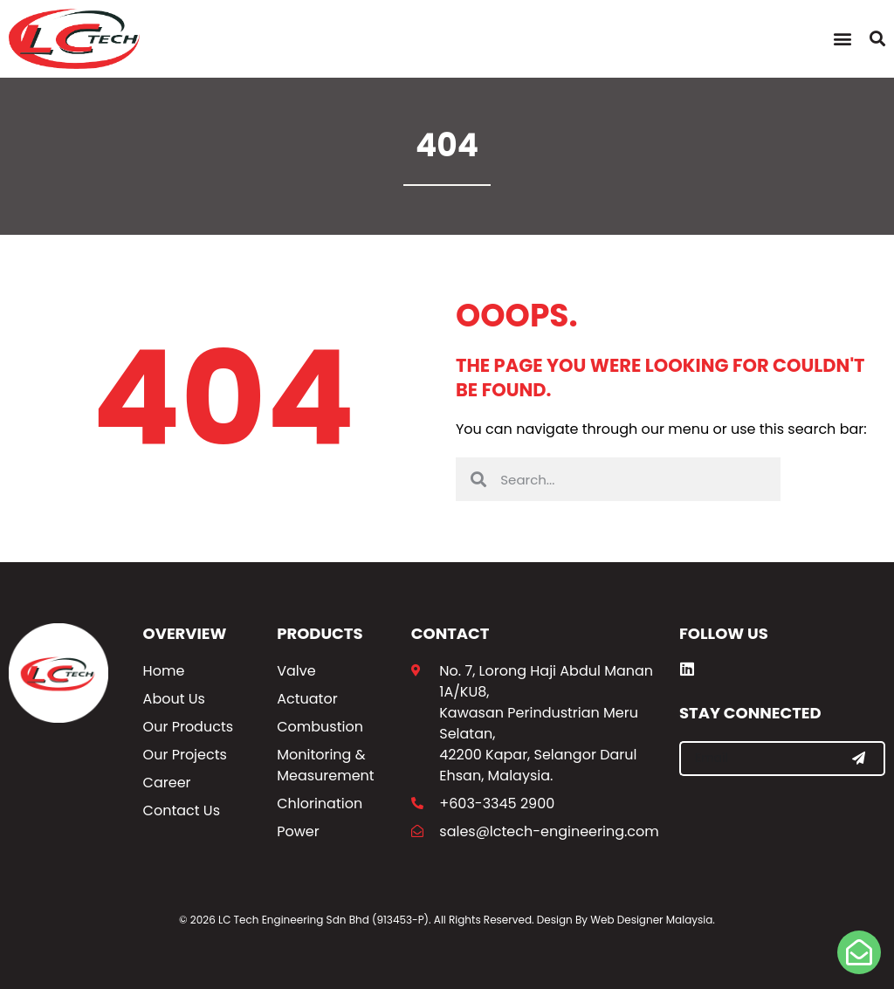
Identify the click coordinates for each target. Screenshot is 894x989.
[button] (842, 38)
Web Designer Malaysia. (652, 919)
